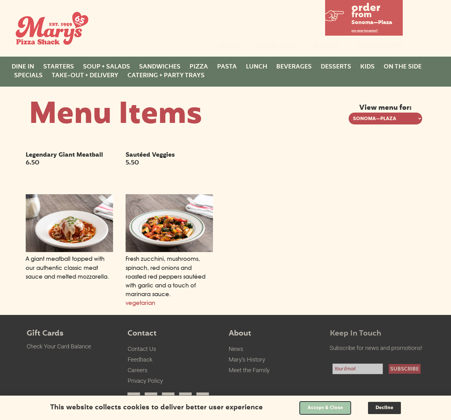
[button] (364, 15)
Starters (58, 67)
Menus (327, 47)
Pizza (198, 67)
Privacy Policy (145, 380)
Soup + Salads (106, 67)
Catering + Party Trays (166, 76)
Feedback (139, 359)
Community (380, 47)
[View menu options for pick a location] (385, 118)
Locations (277, 47)
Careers (137, 370)
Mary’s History (247, 359)
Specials (28, 76)
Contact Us (141, 349)
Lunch (256, 67)
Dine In (23, 67)
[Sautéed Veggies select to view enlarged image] (169, 250)
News (236, 349)
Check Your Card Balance (59, 346)
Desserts (336, 67)
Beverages (294, 67)
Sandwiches (159, 67)
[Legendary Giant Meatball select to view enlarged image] (69, 250)
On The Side (403, 67)
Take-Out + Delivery (85, 76)
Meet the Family (249, 370)
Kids (367, 67)
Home (230, 47)
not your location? (364, 31)
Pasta (227, 67)
